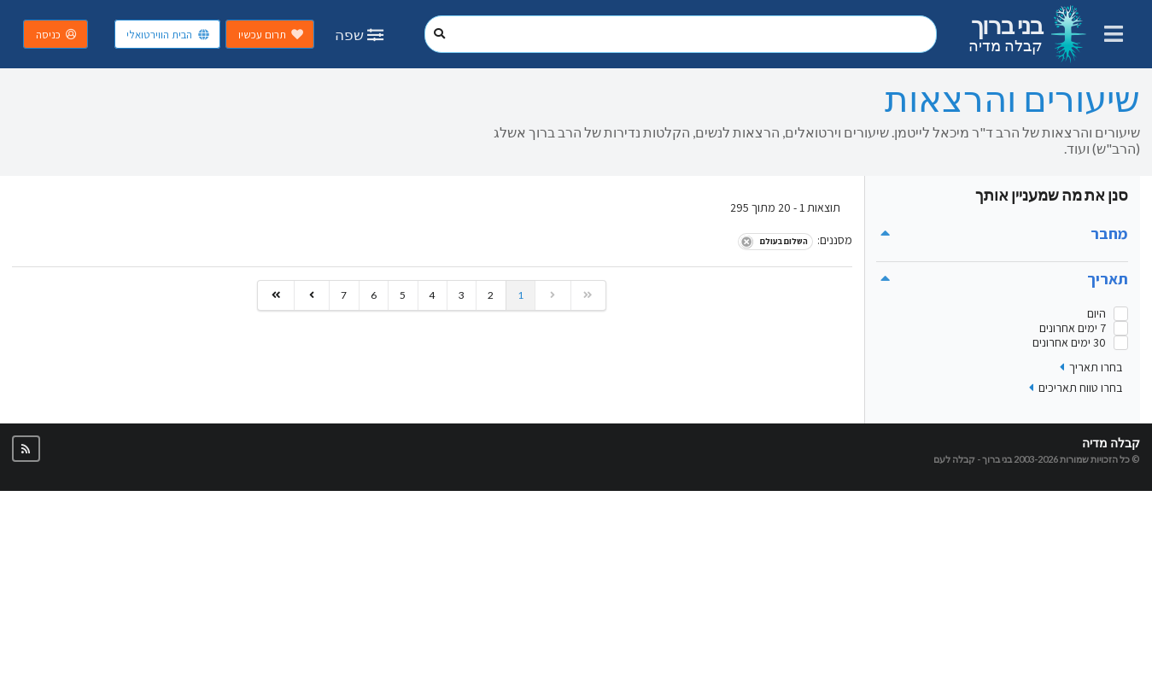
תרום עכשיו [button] (271, 34)
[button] (26, 448)
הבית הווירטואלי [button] (168, 34)
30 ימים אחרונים (1069, 343)
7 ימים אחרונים (1072, 328)
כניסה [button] (57, 34)
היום (1096, 313)
